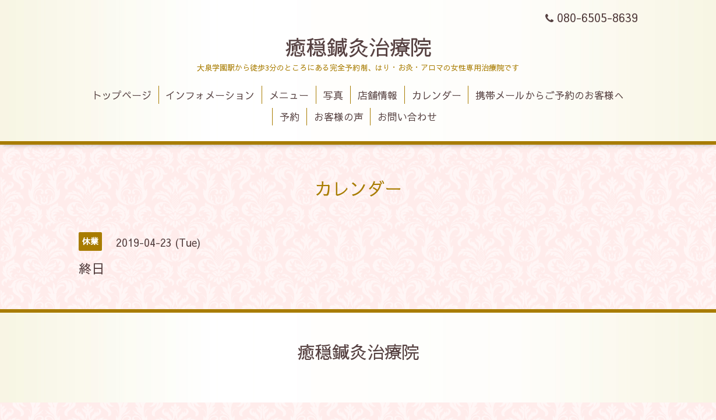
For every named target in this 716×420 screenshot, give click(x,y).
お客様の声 (339, 117)
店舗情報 (377, 95)
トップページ (121, 95)
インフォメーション (210, 95)
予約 (289, 117)
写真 (333, 95)
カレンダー (436, 95)
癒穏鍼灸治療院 (358, 46)
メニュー (289, 95)
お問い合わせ (407, 117)
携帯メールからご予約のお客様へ (549, 95)
